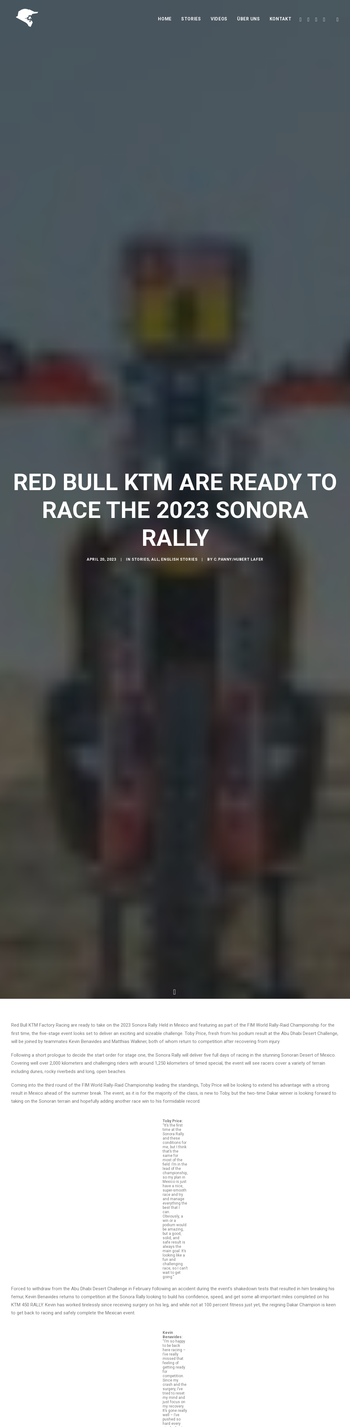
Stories (191, 20)
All (155, 560)
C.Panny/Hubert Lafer (238, 560)
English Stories (179, 560)
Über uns (248, 20)
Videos (219, 20)
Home (165, 20)
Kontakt (281, 20)
